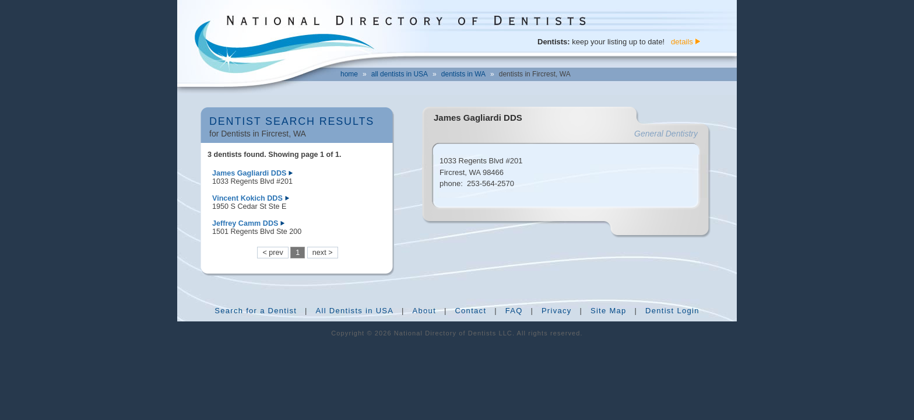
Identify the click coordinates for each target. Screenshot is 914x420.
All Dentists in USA (354, 310)
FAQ (514, 310)
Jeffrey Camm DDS (245, 223)
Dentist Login (672, 310)
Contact (470, 310)
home (349, 74)
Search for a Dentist (256, 310)
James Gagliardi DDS (249, 173)
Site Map (608, 310)
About (424, 310)
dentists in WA (463, 74)
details (682, 41)
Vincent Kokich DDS (247, 198)
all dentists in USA (399, 74)
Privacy (557, 310)
